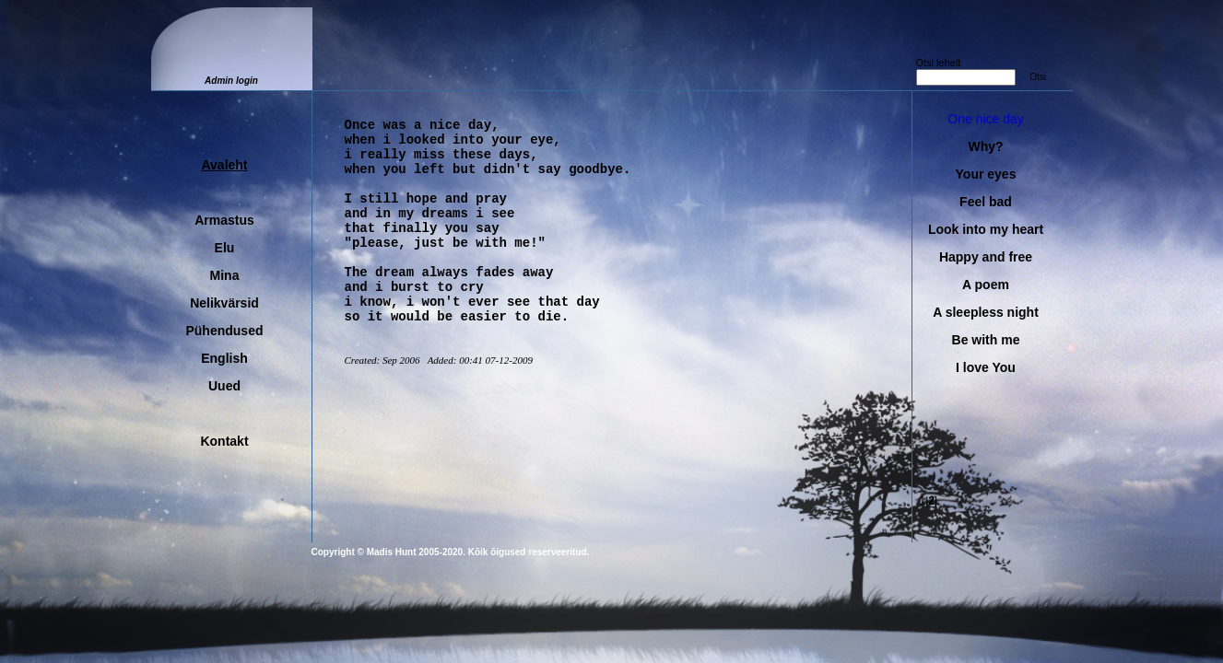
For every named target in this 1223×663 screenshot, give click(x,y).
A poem (985, 284)
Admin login (231, 81)
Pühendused (224, 330)
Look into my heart (985, 229)
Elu (225, 247)
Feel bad (985, 201)
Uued (224, 385)
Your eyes (986, 174)
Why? (985, 146)
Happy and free (985, 257)
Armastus (224, 220)
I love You (986, 367)
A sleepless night (986, 312)
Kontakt (224, 441)
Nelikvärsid (224, 303)
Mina (225, 275)
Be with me (986, 339)
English (224, 358)
